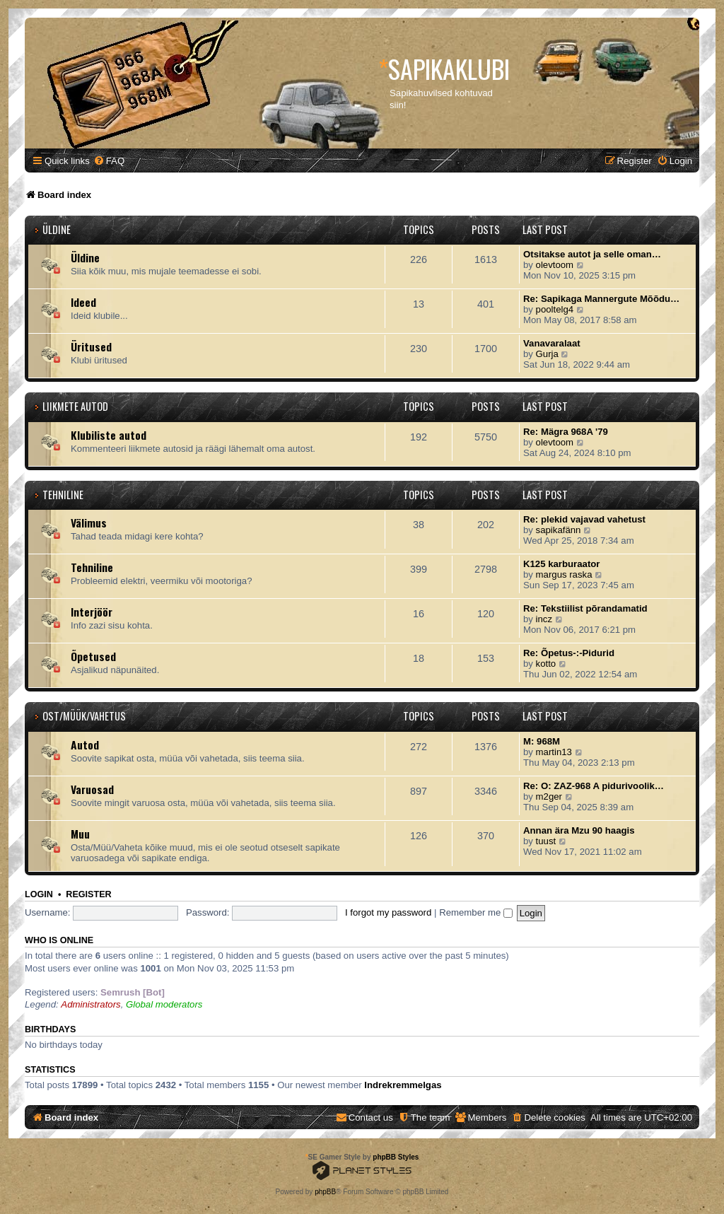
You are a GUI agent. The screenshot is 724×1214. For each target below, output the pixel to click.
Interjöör (91, 611)
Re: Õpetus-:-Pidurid (568, 653)
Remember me (476, 912)
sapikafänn (558, 530)
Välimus (89, 522)
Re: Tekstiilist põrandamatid (585, 608)
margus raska (564, 574)
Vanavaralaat (551, 343)
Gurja (547, 354)
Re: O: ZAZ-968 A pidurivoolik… (593, 786)
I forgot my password (388, 912)
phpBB (325, 1192)
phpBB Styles (396, 1157)
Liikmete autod (75, 406)
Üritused (91, 346)
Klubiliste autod (108, 434)
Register (88, 894)
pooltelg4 (555, 309)
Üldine (56, 229)
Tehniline (62, 494)
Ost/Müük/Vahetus (84, 715)
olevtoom (555, 264)
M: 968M (541, 741)
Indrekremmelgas (402, 1085)
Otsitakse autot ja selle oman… (592, 254)
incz (544, 619)
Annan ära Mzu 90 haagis (579, 830)
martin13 (554, 752)
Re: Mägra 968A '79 (565, 431)
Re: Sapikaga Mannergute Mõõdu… (601, 298)
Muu (80, 833)
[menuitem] (108, 161)
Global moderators (164, 1004)
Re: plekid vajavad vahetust (584, 519)
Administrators (90, 1004)
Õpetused (93, 656)
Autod (85, 744)
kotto (546, 663)
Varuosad (92, 789)
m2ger (549, 796)
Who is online (59, 940)
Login (39, 894)
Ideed (83, 301)
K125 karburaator (561, 564)
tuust (546, 841)
